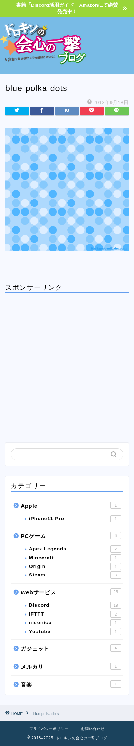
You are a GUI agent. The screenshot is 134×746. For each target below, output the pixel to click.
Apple (71, 505)
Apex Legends (75, 549)
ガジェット (71, 648)
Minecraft (75, 557)
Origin (75, 566)
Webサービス (71, 591)
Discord (75, 605)
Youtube (75, 631)
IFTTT (75, 614)
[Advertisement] (110, 44)
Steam (75, 575)
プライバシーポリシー (49, 729)
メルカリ (71, 666)
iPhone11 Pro (75, 518)
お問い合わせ (93, 729)
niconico (75, 622)
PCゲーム (71, 535)
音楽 (71, 684)
